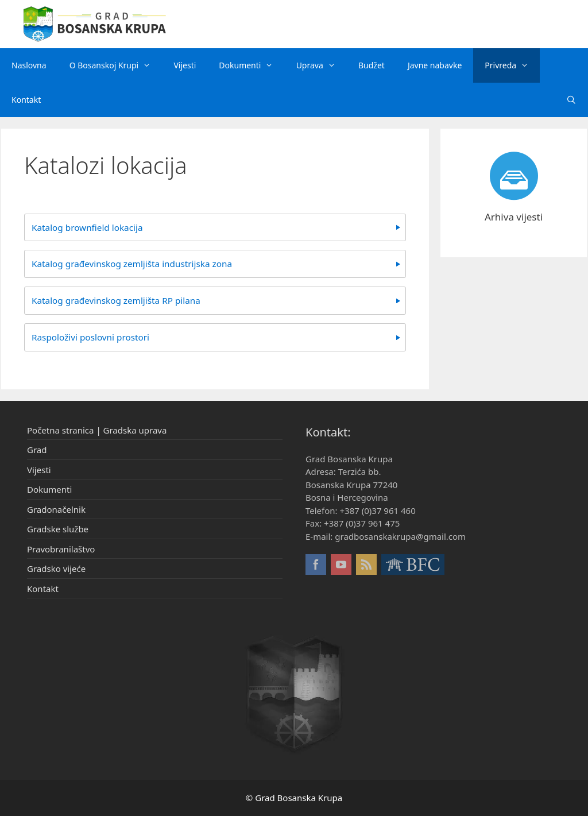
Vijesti (184, 65)
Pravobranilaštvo (61, 549)
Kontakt (26, 99)
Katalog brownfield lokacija (87, 227)
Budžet (371, 65)
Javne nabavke (435, 65)
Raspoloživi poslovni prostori (90, 337)
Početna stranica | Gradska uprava (97, 430)
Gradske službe (57, 529)
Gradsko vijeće (56, 568)
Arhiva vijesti (514, 216)
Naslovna (29, 65)
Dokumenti (251, 65)
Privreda (512, 65)
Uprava (321, 65)
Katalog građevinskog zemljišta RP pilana (116, 300)
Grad (37, 449)
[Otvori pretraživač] (571, 100)
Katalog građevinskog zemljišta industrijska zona (132, 263)
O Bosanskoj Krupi (116, 65)
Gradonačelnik (56, 509)
